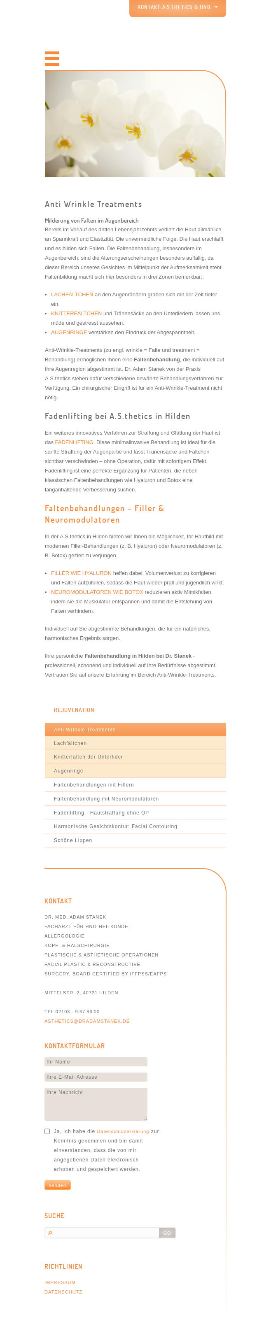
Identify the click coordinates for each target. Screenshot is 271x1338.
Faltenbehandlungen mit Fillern (94, 785)
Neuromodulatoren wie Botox (97, 592)
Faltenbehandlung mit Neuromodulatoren (106, 799)
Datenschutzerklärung (123, 1131)
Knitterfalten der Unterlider (88, 757)
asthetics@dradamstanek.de (87, 1021)
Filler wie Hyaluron (81, 573)
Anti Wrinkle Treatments (85, 730)
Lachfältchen (72, 294)
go (167, 1233)
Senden (57, 1185)
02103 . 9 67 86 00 (78, 1011)
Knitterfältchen (76, 313)
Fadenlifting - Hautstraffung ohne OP (101, 813)
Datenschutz (63, 1291)
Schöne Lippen (73, 840)
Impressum (60, 1282)
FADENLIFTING (74, 442)
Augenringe (69, 332)
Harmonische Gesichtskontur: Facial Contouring (116, 826)
